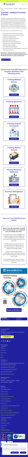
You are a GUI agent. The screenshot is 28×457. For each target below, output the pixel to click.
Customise (23, 452)
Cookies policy (4, 391)
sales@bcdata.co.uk (9, 374)
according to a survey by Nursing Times (15, 55)
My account (4, 352)
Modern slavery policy (6, 410)
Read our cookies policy (20, 449)
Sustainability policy (6, 398)
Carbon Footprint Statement (8, 415)
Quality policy (4, 408)
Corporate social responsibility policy (10, 405)
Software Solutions (8, 8)
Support (3, 427)
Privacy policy (4, 394)
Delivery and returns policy (7, 396)
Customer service (5, 423)
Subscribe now (7, 336)
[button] (2, 4)
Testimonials (4, 420)
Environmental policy (6, 401)
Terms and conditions (6, 389)
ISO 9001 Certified (5, 430)
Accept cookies (15, 452)
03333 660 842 (11, 367)
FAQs (2, 357)
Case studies (4, 425)
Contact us (3, 350)
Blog (2, 355)
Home (2, 8)
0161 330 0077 (13, 369)
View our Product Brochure (14, 1)
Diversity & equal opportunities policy (10, 412)
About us (3, 348)
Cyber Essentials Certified (7, 432)
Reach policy (4, 403)
